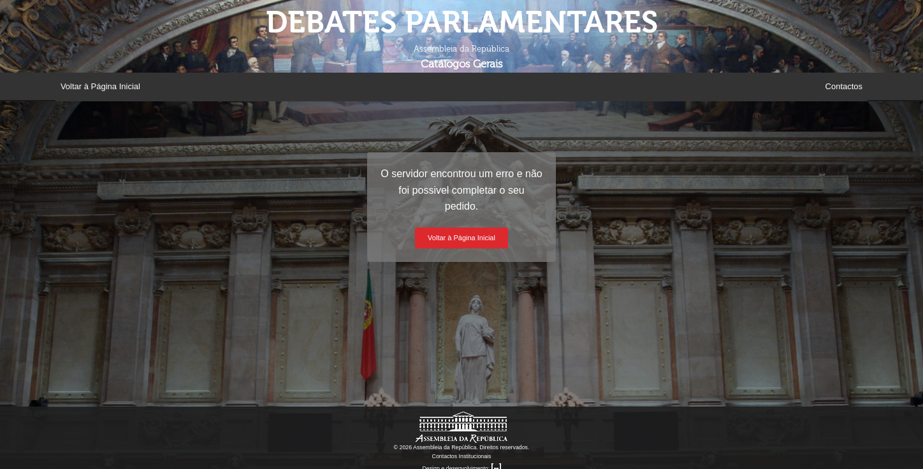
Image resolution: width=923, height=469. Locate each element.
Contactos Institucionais (461, 456)
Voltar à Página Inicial (100, 86)
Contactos (844, 86)
